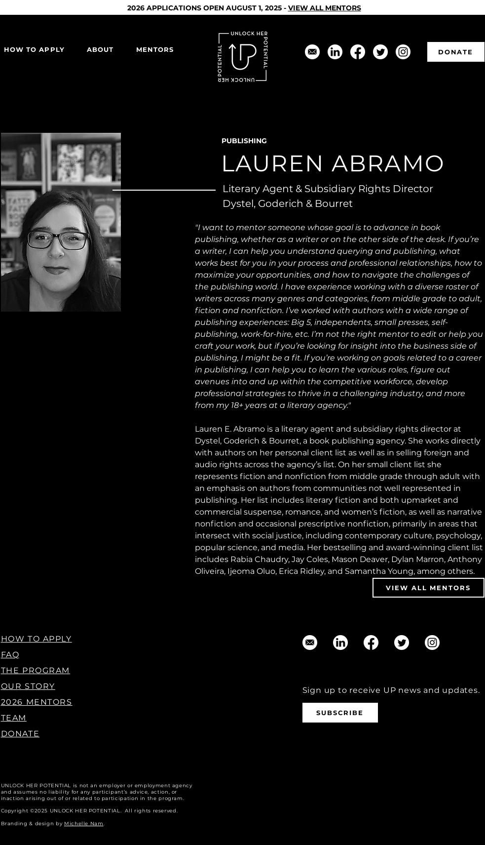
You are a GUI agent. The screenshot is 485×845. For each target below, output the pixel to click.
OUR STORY (28, 686)
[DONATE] (456, 52)
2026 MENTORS (37, 702)
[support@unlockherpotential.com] (312, 51)
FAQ (10, 654)
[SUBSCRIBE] (340, 713)
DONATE (20, 733)
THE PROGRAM (36, 670)
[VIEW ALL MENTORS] (429, 588)
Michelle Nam (84, 823)
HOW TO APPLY (36, 639)
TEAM (14, 718)
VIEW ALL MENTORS (324, 7)
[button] (100, 49)
